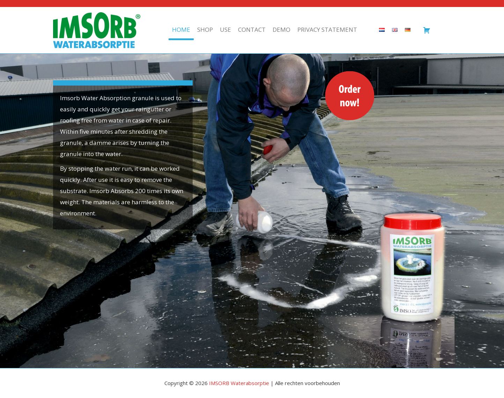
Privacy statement (327, 29)
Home (181, 29)
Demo (281, 29)
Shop (205, 29)
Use (225, 29)
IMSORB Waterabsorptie (239, 382)
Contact (252, 29)
